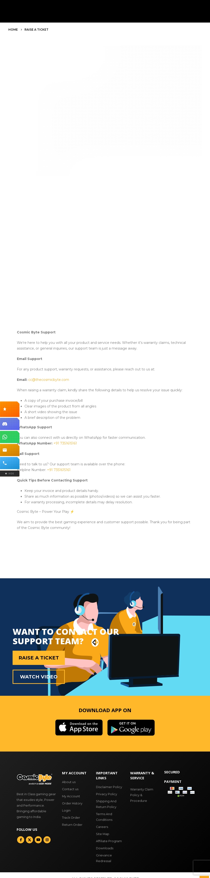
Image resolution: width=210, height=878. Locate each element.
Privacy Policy (106, 794)
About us (69, 782)
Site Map (102, 834)
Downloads (104, 848)
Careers (102, 827)
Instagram (47, 839)
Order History (72, 803)
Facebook (20, 839)
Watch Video (38, 677)
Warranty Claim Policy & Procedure (141, 795)
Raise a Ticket (39, 658)
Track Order (71, 817)
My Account (71, 796)
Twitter (29, 839)
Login (66, 810)
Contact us (70, 789)
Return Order (72, 825)
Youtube (38, 839)
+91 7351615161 (65, 443)
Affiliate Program (109, 841)
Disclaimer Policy (109, 787)
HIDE (9, 473)
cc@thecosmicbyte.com (48, 380)
